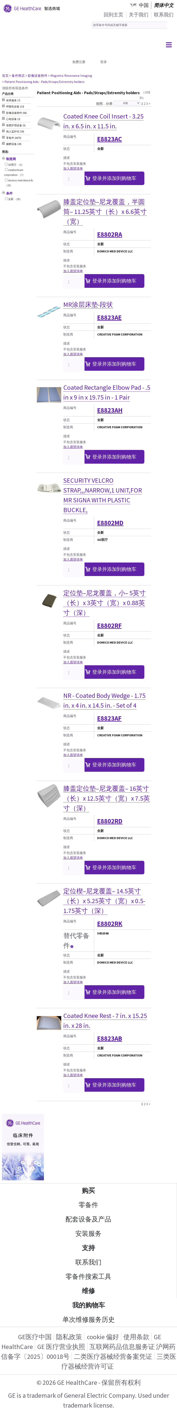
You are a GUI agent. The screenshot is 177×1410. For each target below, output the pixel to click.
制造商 (68, 251)
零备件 (88, 1205)
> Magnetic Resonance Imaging (70, 75)
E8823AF (109, 718)
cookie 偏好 (103, 1337)
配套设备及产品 (88, 1219)
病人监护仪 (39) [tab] (15, 131)
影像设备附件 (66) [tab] (16, 113)
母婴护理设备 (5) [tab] (16, 125)
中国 (144, 5)
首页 (5, 75)
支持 (88, 1248)
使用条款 (136, 1337)
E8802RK (109, 924)
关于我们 (138, 14)
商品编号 (69, 136)
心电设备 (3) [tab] (13, 119)
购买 (88, 1190)
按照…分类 (104, 104)
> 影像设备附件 (36, 75)
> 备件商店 (17, 75)
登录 (103, 62)
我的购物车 (88, 1305)
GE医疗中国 (35, 1337)
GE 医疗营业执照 (61, 1347)
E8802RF (109, 625)
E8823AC (109, 139)
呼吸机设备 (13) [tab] (15, 106)
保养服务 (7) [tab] (13, 100)
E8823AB (109, 1038)
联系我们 (164, 14)
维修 (88, 1291)
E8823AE (109, 317)
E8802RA (109, 234)
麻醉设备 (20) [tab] (13, 144)
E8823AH (109, 410)
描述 (66, 158)
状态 (66, 149)
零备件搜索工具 (88, 1276)
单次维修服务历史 (88, 1319)
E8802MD (110, 523)
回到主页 (113, 14)
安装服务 (88, 1233)
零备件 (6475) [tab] (13, 138)
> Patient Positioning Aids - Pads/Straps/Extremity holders (43, 82)
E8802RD (109, 821)
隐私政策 (69, 1337)
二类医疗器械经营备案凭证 (113, 1356)
